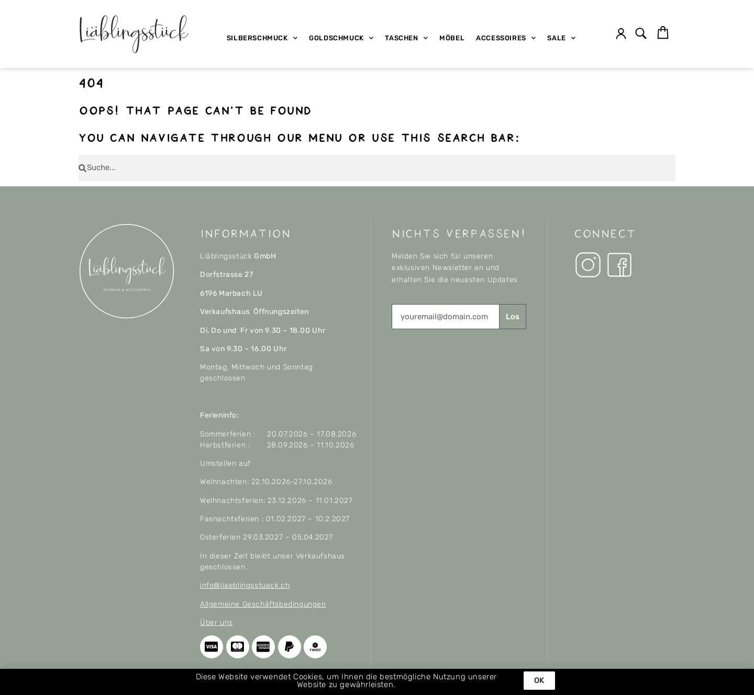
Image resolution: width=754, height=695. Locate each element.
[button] (641, 34)
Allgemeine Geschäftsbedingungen (263, 604)
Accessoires (506, 38)
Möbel (451, 38)
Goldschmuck (341, 38)
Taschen (406, 38)
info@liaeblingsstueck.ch (245, 585)
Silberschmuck (262, 38)
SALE (561, 38)
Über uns (216, 622)
